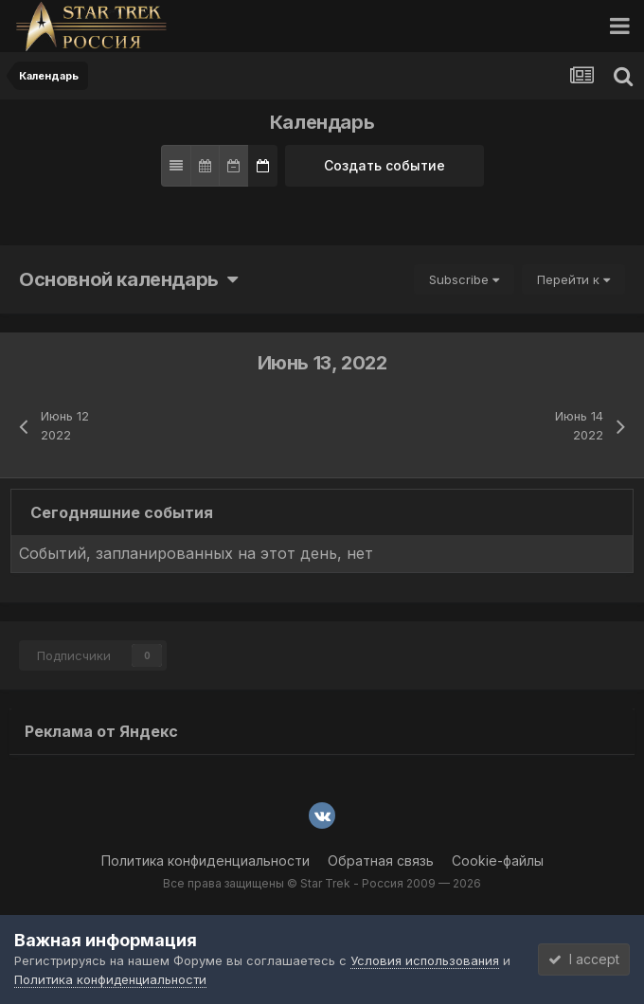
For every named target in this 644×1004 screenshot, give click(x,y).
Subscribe (464, 279)
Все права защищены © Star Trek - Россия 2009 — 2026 (322, 883)
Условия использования (424, 960)
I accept (583, 959)
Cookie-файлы (498, 860)
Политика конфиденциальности (205, 860)
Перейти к (573, 279)
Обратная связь (381, 860)
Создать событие (384, 165)
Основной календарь (128, 279)
